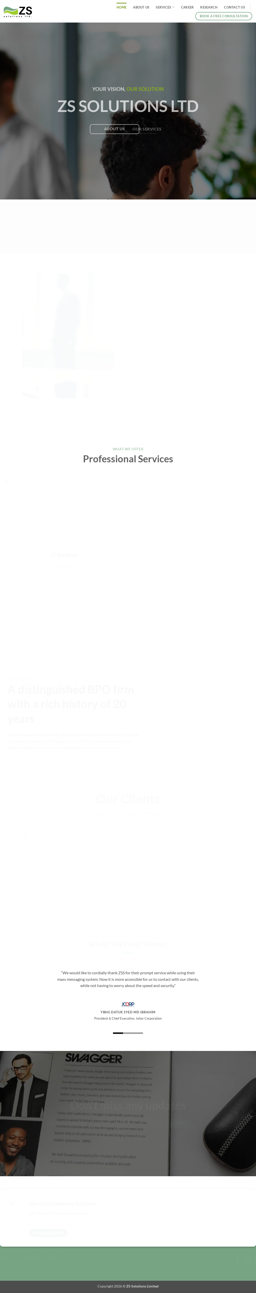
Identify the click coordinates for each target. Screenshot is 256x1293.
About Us (141, 7)
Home (121, 7)
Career (187, 7)
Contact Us (234, 7)
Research (209, 7)
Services (165, 7)
